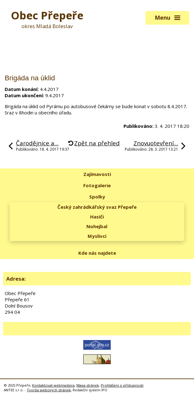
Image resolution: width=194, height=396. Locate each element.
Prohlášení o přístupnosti (122, 385)
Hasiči (97, 216)
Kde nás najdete (97, 253)
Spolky (97, 196)
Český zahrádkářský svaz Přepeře (97, 207)
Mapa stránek (87, 385)
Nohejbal (96, 226)
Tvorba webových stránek (49, 390)
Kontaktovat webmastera (53, 385)
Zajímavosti (97, 174)
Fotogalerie (97, 185)
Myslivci (97, 236)
